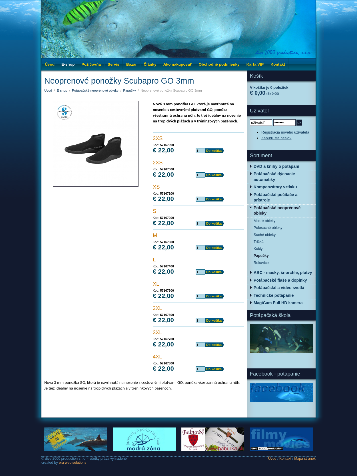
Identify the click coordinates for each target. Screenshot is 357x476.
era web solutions (72, 463)
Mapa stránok (305, 459)
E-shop (62, 90)
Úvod (50, 64)
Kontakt (285, 459)
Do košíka (214, 150)
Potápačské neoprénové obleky (95, 90)
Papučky (129, 90)
